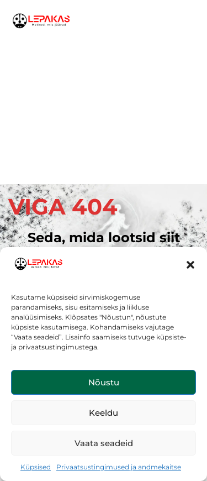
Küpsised (35, 467)
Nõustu (103, 382)
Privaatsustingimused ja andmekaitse (118, 467)
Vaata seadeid (104, 443)
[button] (190, 264)
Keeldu (103, 412)
